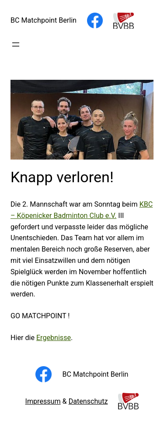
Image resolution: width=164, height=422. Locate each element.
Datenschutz (88, 401)
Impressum (43, 401)
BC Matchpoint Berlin (43, 20)
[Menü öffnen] (15, 44)
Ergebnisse (53, 338)
